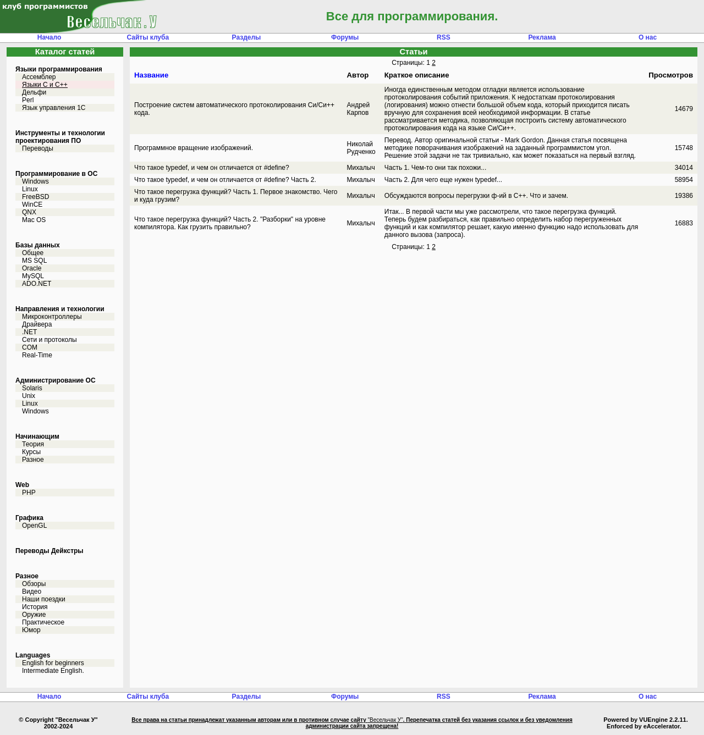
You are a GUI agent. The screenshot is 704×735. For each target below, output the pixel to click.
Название (151, 75)
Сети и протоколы (49, 340)
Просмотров (670, 75)
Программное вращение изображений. (193, 148)
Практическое (43, 622)
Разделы (246, 37)
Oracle (31, 268)
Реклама (542, 37)
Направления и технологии (60, 309)
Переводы (37, 148)
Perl (28, 100)
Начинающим (37, 436)
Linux (30, 189)
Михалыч (361, 168)
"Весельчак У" (385, 720)
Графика (29, 518)
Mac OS (34, 220)
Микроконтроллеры (52, 316)
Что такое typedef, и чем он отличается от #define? (211, 168)
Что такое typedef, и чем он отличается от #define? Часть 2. (225, 180)
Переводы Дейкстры (49, 551)
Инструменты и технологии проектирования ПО (60, 137)
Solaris (32, 388)
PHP (29, 492)
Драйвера (37, 324)
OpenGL (34, 525)
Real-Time (37, 355)
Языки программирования (58, 69)
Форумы (345, 37)
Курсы (31, 452)
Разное (33, 459)
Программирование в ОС (56, 174)
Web (22, 485)
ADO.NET (36, 284)
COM (29, 347)
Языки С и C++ (45, 85)
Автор (358, 75)
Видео (31, 591)
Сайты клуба (148, 37)
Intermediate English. (53, 671)
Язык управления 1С (54, 108)
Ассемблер (39, 77)
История (35, 607)
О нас (648, 37)
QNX (29, 212)
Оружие (34, 614)
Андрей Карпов (358, 109)
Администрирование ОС (55, 380)
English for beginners (53, 663)
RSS (443, 37)
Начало (49, 37)
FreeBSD (35, 197)
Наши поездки (43, 599)
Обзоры (34, 584)
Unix (28, 396)
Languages (32, 655)
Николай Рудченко (361, 148)
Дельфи (34, 92)
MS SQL (34, 260)
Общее (32, 253)
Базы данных (37, 245)
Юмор (31, 630)
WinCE (32, 204)
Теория (33, 444)
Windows (35, 181)
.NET (29, 332)
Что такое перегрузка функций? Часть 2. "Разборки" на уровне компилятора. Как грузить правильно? (230, 223)
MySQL (33, 276)
